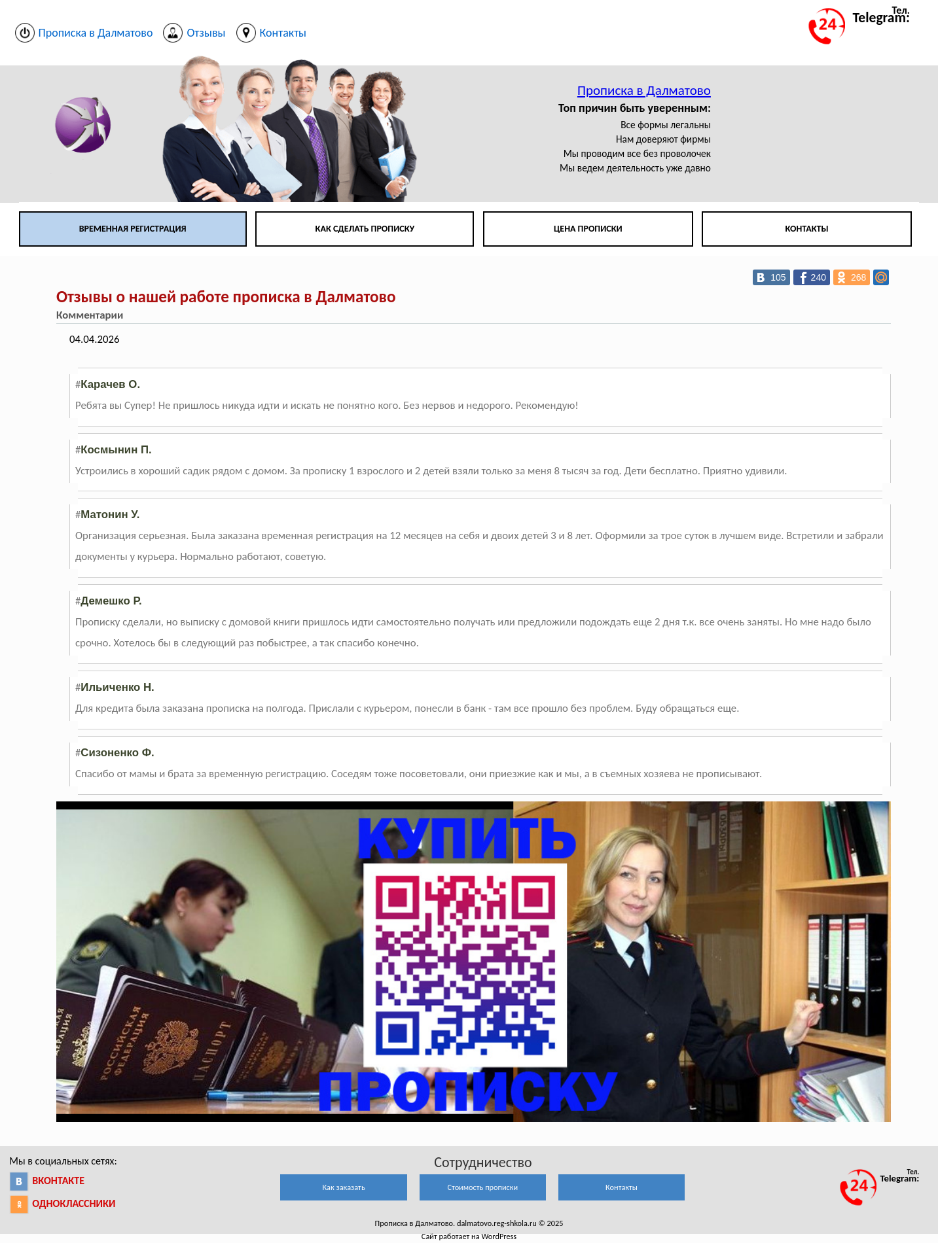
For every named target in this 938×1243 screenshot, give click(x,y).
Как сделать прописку (365, 228)
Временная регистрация (133, 228)
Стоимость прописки (482, 1187)
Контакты (806, 228)
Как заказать (343, 1187)
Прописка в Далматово (644, 90)
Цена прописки (588, 228)
